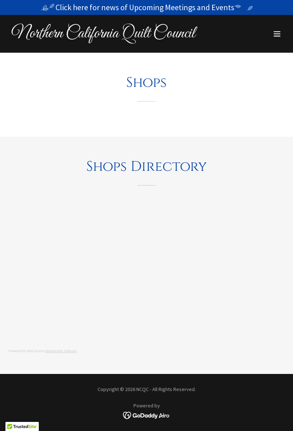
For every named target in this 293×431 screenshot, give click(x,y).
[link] (103, 35)
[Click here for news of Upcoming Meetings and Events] (146, 7)
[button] (277, 34)
